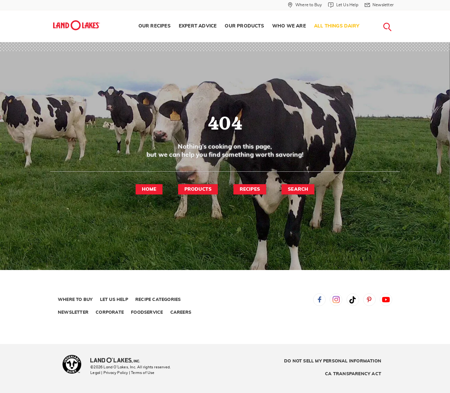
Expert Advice (198, 26)
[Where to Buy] (304, 5)
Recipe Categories (158, 299)
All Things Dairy (336, 26)
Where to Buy (75, 299)
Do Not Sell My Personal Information (332, 361)
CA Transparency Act (353, 374)
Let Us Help (114, 299)
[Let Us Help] (343, 5)
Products (198, 189)
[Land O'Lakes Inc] (117, 361)
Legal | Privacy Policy (109, 373)
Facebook (319, 299)
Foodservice (147, 312)
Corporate (110, 312)
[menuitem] (154, 26)
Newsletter (73, 312)
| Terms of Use (142, 373)
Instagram (336, 299)
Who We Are (289, 26)
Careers (180, 312)
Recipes (250, 189)
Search (298, 189)
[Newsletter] (379, 5)
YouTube (386, 299)
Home (149, 189)
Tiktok (353, 299)
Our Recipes (154, 26)
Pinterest (369, 299)
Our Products (244, 26)
